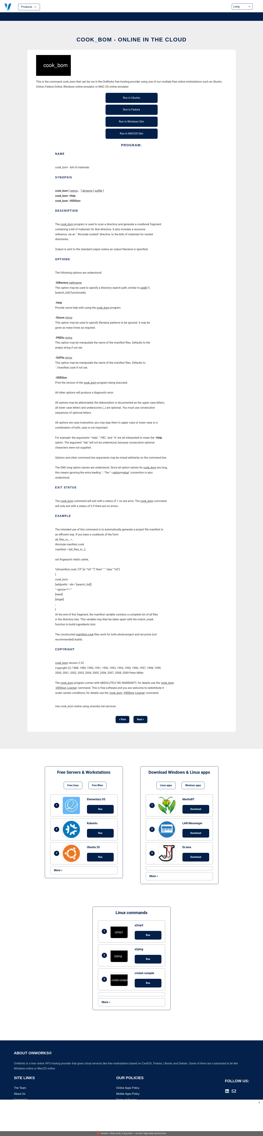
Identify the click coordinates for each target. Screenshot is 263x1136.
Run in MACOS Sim (131, 133)
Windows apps (193, 785)
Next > (140, 719)
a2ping (139, 949)
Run (100, 809)
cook (143, 287)
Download (195, 809)
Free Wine (97, 785)
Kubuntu (92, 823)
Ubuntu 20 (93, 847)
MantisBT (188, 799)
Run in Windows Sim (131, 121)
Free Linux (73, 785)
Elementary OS (96, 799)
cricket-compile (144, 973)
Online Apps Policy (127, 1088)
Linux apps (166, 785)
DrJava (186, 847)
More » (58, 870)
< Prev (122, 719)
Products (29, 7)
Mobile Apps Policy (128, 1094)
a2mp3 (139, 925)
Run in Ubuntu (131, 97)
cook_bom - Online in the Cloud (131, 39)
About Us (19, 1094)
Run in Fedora (131, 109)
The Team (20, 1088)
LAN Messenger (192, 823)
